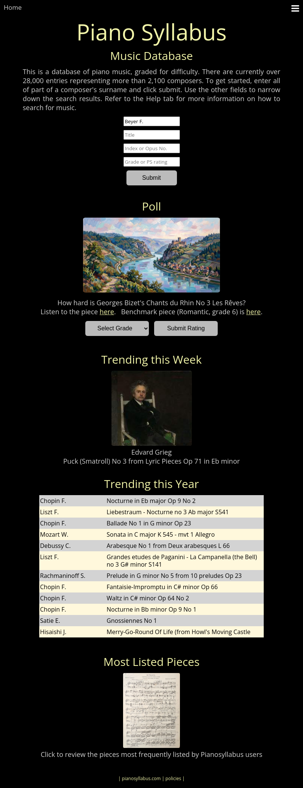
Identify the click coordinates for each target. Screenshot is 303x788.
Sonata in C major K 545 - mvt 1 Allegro (161, 534)
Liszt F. (49, 512)
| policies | (173, 778)
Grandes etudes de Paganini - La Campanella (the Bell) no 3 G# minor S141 (182, 561)
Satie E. (50, 620)
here (107, 311)
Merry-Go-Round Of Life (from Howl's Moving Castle (178, 632)
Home (13, 7)
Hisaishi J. (53, 632)
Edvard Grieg (151, 452)
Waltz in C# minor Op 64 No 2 (148, 598)
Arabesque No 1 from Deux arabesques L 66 (168, 546)
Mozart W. (54, 534)
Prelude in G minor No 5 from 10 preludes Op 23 (174, 576)
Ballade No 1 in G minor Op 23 (149, 523)
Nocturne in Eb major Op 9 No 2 (151, 501)
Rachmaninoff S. (62, 576)
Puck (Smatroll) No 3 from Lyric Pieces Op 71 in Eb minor (151, 461)
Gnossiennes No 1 (132, 620)
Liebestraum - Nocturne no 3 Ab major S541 (168, 512)
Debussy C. (55, 546)
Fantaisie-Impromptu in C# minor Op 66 (162, 587)
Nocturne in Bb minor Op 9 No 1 (151, 609)
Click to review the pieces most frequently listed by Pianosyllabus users (152, 754)
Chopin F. (53, 501)
